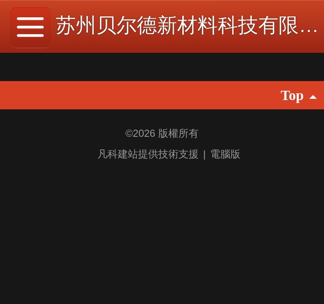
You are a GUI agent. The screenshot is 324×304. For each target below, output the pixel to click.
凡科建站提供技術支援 (143, 154)
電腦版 (225, 154)
